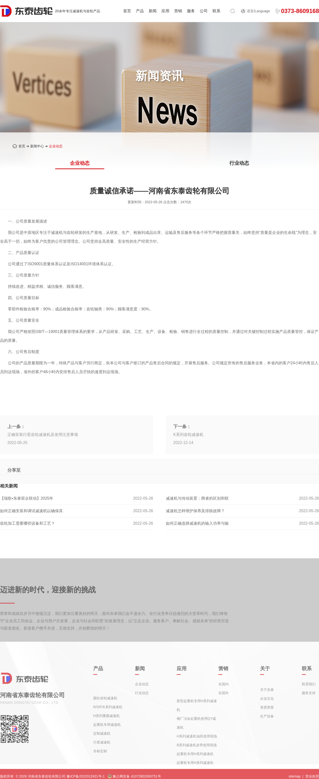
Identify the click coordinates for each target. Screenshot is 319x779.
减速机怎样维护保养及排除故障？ (195, 523)
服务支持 (309, 698)
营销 (178, 11)
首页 (127, 11)
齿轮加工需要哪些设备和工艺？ (27, 535)
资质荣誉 (267, 718)
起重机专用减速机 (107, 744)
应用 (165, 11)
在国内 (223, 689)
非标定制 (100, 770)
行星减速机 (101, 761)
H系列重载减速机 (106, 735)
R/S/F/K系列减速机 (107, 726)
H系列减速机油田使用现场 (197, 758)
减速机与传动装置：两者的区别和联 (197, 510)
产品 (140, 11)
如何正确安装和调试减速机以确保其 (31, 523)
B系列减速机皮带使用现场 (197, 767)
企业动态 (56, 146)
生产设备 (267, 727)
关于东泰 (267, 701)
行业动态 (239, 163)
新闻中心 (37, 146)
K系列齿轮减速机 (188, 468)
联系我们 (309, 689)
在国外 (223, 698)
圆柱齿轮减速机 (105, 717)
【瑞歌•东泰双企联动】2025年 (26, 510)
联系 (216, 11)
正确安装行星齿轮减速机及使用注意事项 (42, 468)
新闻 (153, 11)
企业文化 (267, 710)
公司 (204, 11)
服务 (191, 11)
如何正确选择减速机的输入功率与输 (197, 535)
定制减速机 (101, 752)
